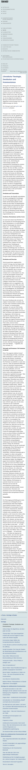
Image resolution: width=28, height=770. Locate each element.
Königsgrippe (7, 23)
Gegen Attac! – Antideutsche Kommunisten (14, 697)
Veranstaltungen (8, 40)
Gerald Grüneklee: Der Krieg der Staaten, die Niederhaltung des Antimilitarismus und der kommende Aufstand (14, 651)
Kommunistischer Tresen (10, 45)
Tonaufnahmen (7, 38)
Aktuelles (6, 7)
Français (5, 66)
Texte (4, 30)
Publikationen (7, 28)
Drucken (19, 612)
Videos (5, 36)
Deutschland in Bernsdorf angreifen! (13, 761)
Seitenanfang (24, 612)
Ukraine (5, 21)
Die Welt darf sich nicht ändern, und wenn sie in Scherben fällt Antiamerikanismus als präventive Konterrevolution (14, 706)
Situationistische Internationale (13, 59)
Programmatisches (9, 9)
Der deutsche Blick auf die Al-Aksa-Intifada (14, 731)
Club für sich (7, 47)
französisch (6, 108)
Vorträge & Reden (11, 615)
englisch (17, 106)
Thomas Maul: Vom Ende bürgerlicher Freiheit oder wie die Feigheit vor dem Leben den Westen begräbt (13, 635)
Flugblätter (7, 32)
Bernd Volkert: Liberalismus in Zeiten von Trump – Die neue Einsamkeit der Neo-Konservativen (14, 674)
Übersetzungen (8, 34)
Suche (4, 13)
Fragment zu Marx (8, 720)
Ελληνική (5, 67)
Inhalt (4, 11)
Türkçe (5, 69)
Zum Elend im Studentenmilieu (11, 679)
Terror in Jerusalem (8, 764)
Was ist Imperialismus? (9, 665)
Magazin (5, 49)
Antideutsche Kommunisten (11, 51)
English (5, 63)
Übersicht (4, 71)
